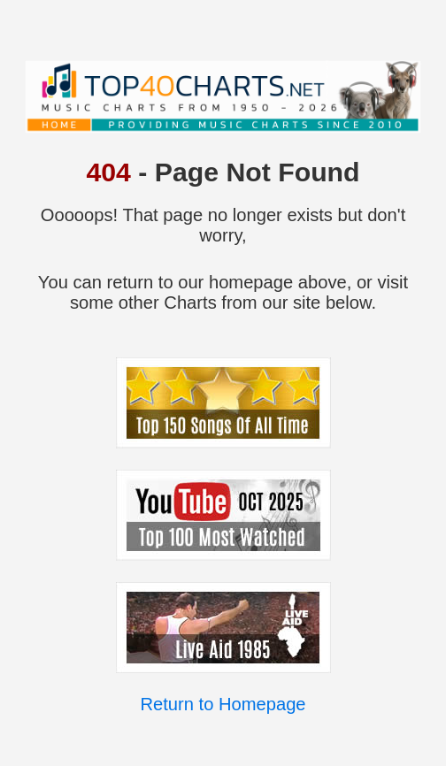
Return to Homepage (222, 704)
